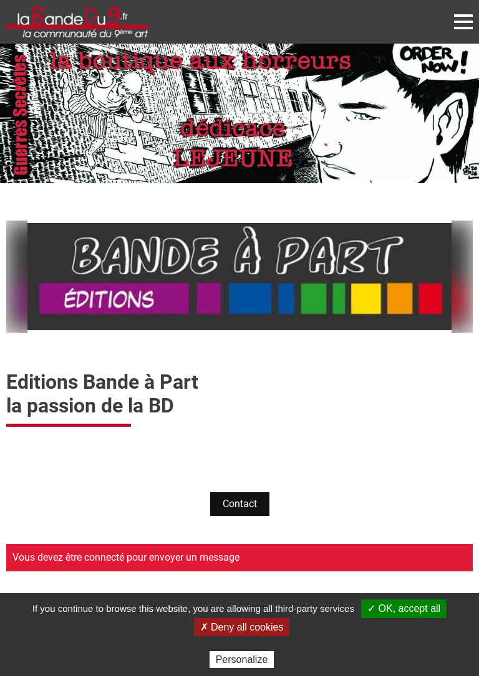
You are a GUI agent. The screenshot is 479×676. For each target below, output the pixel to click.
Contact (240, 504)
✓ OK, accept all (403, 608)
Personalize (242, 659)
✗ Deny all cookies (242, 627)
